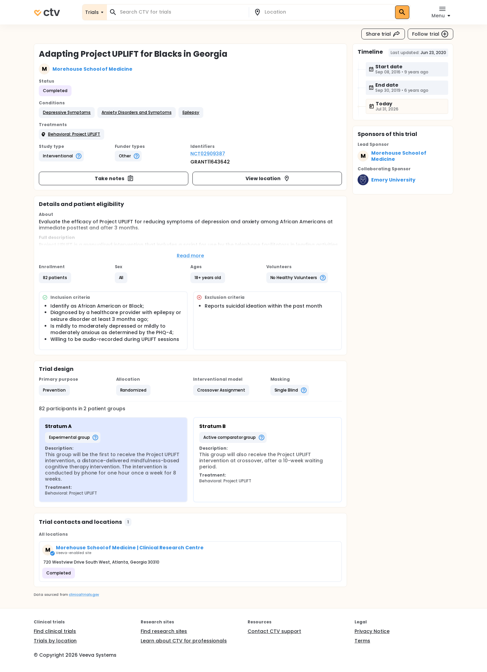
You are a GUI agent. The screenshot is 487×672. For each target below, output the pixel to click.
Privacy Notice (372, 631)
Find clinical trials (55, 631)
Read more (190, 256)
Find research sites (164, 631)
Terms (362, 641)
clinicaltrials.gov (84, 594)
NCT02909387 (207, 154)
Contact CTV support (274, 631)
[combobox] (182, 12)
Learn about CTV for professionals (184, 641)
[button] (67, 112)
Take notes (114, 178)
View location (268, 178)
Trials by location (55, 641)
